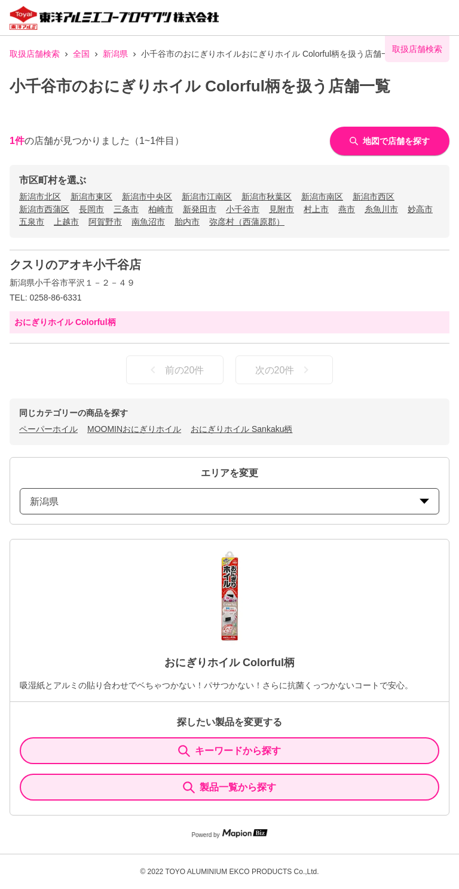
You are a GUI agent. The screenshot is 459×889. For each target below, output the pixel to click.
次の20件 (284, 370)
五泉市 (31, 221)
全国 (81, 54)
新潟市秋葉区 (266, 196)
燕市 (346, 209)
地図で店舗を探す (390, 141)
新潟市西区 (373, 196)
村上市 (316, 209)
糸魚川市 (381, 209)
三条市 (126, 209)
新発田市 (199, 209)
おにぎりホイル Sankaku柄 (241, 429)
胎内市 (187, 221)
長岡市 (91, 209)
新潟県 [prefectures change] (229, 501)
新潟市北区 (40, 196)
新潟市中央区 (147, 196)
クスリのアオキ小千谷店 (75, 264)
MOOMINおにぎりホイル (134, 429)
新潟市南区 (322, 196)
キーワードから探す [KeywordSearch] (229, 751)
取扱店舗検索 (35, 54)
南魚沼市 (148, 221)
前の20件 (175, 370)
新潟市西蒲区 (44, 209)
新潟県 (115, 54)
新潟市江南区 (207, 196)
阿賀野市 (105, 221)
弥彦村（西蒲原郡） (246, 221)
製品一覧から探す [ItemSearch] (229, 787)
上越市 (66, 221)
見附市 (281, 209)
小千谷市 (242, 209)
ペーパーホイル (48, 429)
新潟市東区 (91, 196)
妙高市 (420, 209)
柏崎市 (160, 209)
